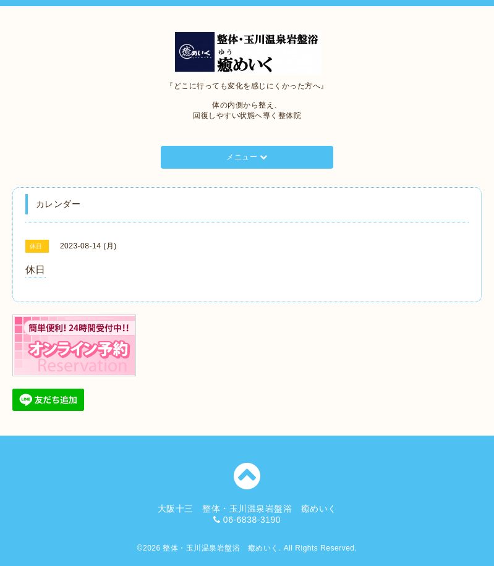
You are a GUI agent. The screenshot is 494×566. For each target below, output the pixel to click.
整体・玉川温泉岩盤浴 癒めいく (221, 548)
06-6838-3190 (252, 520)
